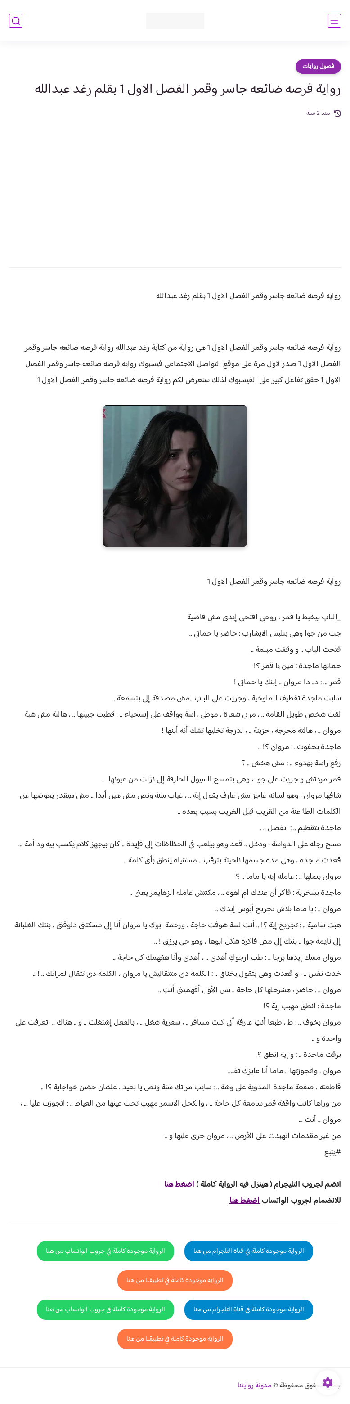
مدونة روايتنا (255, 1386)
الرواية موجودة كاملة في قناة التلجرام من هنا (248, 1251)
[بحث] (15, 21)
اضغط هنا (179, 1185)
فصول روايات (318, 66)
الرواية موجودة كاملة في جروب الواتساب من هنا (105, 1251)
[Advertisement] (175, 186)
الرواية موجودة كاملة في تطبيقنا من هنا (175, 1280)
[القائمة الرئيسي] (334, 21)
